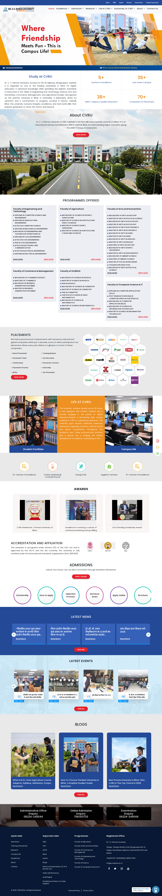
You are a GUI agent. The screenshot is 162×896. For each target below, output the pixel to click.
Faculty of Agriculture (83, 842)
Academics (62, 8)
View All (81, 709)
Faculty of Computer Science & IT (87, 867)
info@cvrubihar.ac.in (114, 863)
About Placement (20, 353)
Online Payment (152, 3)
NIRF (114, 3)
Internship (47, 368)
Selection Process (70, 595)
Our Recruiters (48, 358)
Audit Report (47, 877)
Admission (76, 8)
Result (129, 3)
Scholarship (22, 595)
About (140, 8)
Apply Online (81, 576)
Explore (81, 649)
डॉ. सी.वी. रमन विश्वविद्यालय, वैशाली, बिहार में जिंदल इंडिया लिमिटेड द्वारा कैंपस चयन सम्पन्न (136, 697)
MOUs (15, 372)
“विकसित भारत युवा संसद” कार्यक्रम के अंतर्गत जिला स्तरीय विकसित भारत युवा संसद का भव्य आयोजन (32, 697)
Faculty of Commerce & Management (84, 851)
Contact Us (152, 8)
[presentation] (14, 635)
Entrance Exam (94, 595)
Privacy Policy (88, 890)
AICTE (45, 850)
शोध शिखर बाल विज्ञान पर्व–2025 (101, 695)
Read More (40, 111)
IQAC (108, 3)
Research (90, 8)
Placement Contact (51, 363)
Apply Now (48, 259)
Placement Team (20, 358)
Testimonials (18, 363)
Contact (14, 866)
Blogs (45, 862)
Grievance (139, 3)
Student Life (15, 858)
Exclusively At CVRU (123, 8)
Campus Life (16, 854)
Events (45, 858)
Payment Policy (74, 890)
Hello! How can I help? (141, 889)
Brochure (143, 595)
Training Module (49, 353)
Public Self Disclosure (51, 873)
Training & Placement (19, 846)
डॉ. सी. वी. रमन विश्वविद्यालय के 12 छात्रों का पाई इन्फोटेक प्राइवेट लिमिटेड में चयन (67, 697)
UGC (44, 846)
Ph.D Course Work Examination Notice (138, 68)
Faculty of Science (82, 863)
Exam (121, 3)
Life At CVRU (105, 8)
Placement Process (20, 368)
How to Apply (46, 595)
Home (51, 8)
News (45, 854)
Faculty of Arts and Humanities (86, 846)
